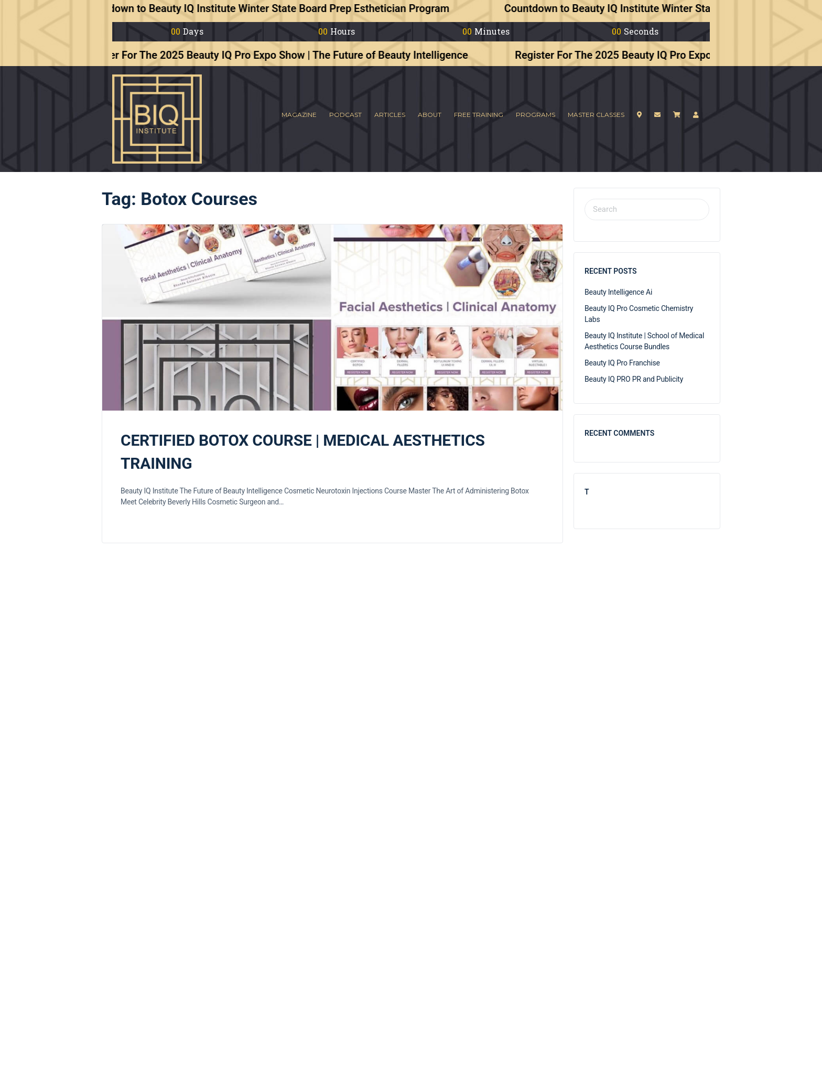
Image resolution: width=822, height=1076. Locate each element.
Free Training (478, 115)
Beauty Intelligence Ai (618, 292)
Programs (535, 115)
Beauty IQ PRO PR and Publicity (634, 379)
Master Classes (596, 115)
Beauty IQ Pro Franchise (622, 363)
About (429, 115)
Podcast (345, 115)
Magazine (299, 115)
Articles (389, 115)
